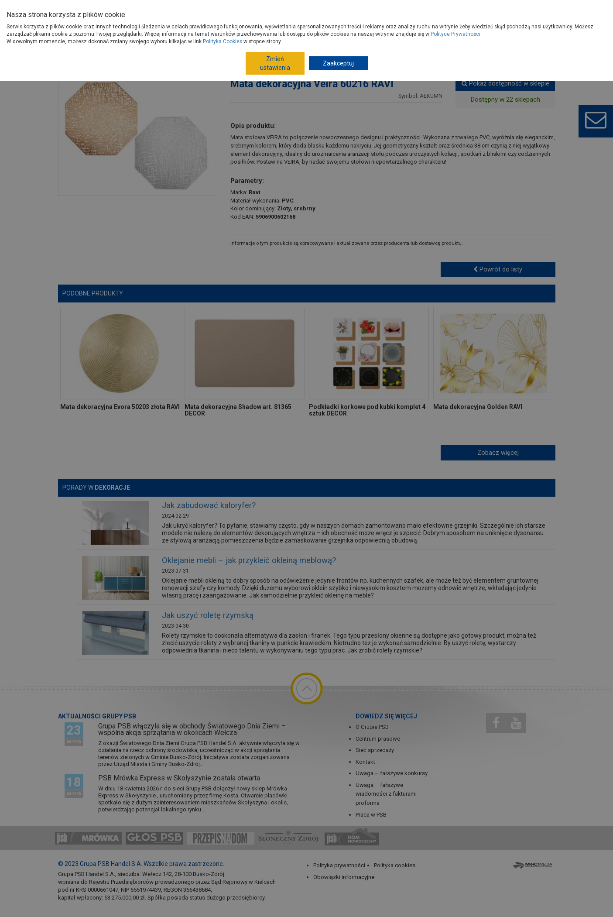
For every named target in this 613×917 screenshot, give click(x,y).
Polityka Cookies (222, 41)
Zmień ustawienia (275, 63)
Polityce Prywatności (455, 34)
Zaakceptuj (338, 63)
